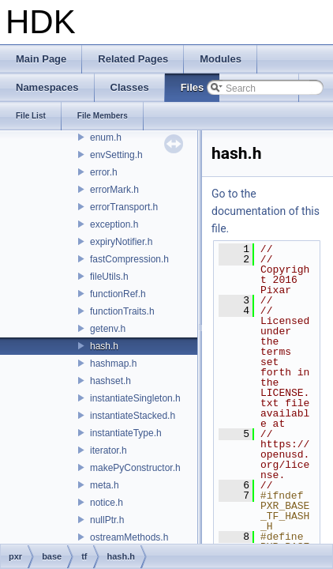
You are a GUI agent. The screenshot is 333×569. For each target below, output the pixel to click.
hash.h (104, 346)
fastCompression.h (129, 259)
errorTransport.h (124, 207)
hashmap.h (113, 363)
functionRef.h (118, 294)
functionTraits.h (122, 311)
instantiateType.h (126, 433)
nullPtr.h (107, 520)
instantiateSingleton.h (135, 398)
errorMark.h (114, 189)
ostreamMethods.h (129, 537)
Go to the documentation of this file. (265, 211)
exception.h (114, 224)
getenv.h (107, 328)
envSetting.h (116, 154)
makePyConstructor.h (135, 467)
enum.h (106, 137)
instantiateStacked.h (132, 415)
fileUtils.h (109, 276)
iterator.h (108, 450)
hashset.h (110, 380)
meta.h (104, 485)
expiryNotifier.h (121, 241)
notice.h (106, 502)
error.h (104, 172)
